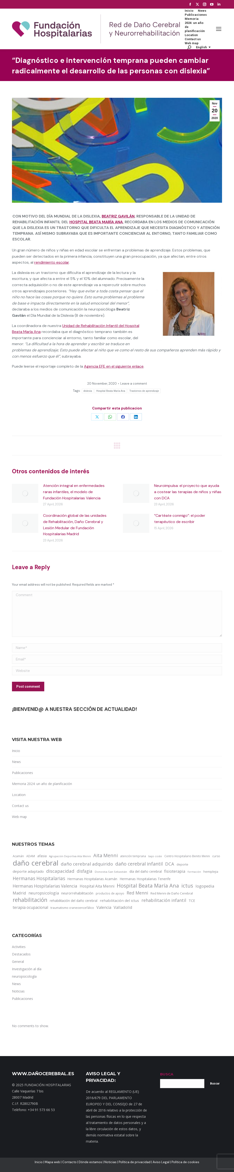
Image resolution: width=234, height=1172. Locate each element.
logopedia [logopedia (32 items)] (204, 886)
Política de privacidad (134, 1162)
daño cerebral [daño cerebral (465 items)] (35, 863)
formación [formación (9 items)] (194, 871)
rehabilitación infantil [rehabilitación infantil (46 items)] (163, 900)
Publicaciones (22, 772)
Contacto (69, 1162)
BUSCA (166, 1074)
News (16, 761)
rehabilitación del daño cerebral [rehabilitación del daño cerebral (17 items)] (73, 900)
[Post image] (25, 493)
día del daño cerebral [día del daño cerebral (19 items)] (145, 871)
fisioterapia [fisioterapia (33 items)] (174, 871)
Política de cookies (185, 1162)
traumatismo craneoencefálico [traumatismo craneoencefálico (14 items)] (72, 907)
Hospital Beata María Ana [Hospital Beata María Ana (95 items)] (148, 886)
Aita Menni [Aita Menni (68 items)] (105, 855)
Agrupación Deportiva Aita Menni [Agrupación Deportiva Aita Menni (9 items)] (70, 856)
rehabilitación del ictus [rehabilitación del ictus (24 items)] (119, 900)
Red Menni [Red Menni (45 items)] (137, 893)
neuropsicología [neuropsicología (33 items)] (43, 893)
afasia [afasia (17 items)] (42, 856)
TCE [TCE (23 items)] (192, 900)
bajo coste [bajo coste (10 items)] (155, 856)
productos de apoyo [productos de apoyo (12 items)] (110, 893)
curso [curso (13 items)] (216, 856)
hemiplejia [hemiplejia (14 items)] (210, 871)
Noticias (110, 1162)
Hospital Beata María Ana (96, 221)
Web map (19, 816)
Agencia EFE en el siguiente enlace (114, 366)
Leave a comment (133, 384)
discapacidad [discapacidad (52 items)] (60, 871)
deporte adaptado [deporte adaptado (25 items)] (28, 871)
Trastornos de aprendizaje (144, 391)
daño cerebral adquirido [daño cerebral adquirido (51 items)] (87, 864)
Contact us (20, 805)
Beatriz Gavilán (118, 216)
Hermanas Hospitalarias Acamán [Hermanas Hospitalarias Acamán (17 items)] (92, 879)
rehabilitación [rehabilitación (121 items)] (30, 900)
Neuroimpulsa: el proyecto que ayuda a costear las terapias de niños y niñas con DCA (187, 491)
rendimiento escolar (51, 262)
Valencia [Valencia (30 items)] (103, 907)
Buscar (215, 1083)
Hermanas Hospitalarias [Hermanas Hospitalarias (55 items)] (39, 878)
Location (19, 794)
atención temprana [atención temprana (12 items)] (133, 856)
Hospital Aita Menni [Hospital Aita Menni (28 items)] (97, 886)
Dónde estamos (90, 1162)
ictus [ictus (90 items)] (187, 886)
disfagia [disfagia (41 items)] (84, 871)
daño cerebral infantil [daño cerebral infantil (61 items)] (139, 864)
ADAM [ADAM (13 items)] (30, 856)
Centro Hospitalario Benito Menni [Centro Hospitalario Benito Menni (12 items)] (187, 856)
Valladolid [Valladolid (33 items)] (123, 907)
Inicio (16, 750)
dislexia (88, 391)
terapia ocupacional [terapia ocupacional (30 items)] (30, 907)
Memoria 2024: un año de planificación (42, 783)
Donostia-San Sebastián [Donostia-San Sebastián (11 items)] (111, 871)
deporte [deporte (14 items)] (182, 864)
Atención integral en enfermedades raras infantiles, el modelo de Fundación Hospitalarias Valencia (74, 491)
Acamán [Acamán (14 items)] (18, 856)
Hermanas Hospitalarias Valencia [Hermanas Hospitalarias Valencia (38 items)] (45, 886)
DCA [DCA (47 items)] (169, 864)
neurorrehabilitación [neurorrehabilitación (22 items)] (77, 893)
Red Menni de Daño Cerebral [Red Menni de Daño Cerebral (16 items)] (171, 893)
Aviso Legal (161, 1162)
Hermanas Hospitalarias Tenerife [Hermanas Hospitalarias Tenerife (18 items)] (145, 879)
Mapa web (52, 1162)
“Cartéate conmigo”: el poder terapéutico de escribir (179, 518)
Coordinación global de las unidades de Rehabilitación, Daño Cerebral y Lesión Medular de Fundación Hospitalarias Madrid (74, 524)
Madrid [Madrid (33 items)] (19, 893)
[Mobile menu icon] (218, 29)
